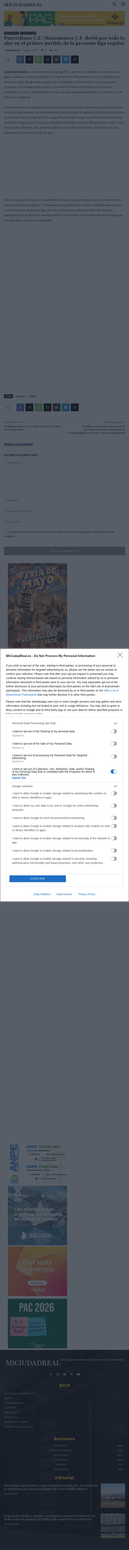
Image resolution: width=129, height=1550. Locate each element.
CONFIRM (37, 878)
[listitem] (64, 723)
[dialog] (64, 775)
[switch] (114, 731)
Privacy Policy (86, 894)
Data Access (64, 894)
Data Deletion (42, 894)
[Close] (121, 656)
